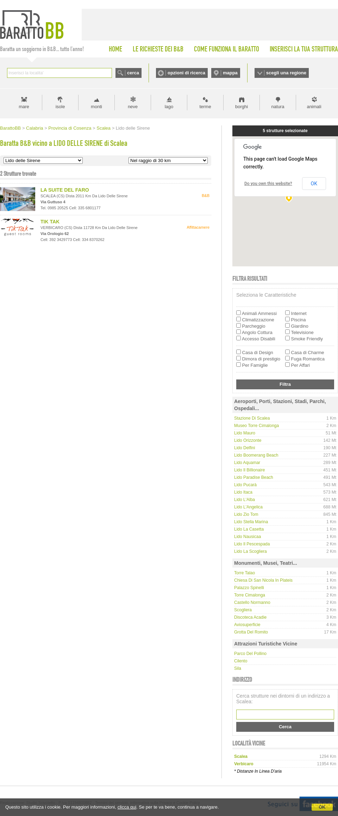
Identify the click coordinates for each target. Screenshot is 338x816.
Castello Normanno (252, 602)
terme (205, 106)
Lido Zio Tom (246, 514)
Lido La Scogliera (250, 551)
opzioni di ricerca (186, 72)
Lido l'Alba (244, 499)
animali (314, 106)
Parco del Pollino (250, 653)
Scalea (103, 128)
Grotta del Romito (251, 632)
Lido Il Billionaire (249, 470)
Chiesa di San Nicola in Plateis (263, 580)
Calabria (34, 128)
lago (169, 106)
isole (60, 106)
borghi (241, 106)
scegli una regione (286, 72)
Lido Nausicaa (247, 536)
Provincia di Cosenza (69, 128)
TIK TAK (50, 221)
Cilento (240, 661)
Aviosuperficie (247, 624)
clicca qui (127, 807)
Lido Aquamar (247, 462)
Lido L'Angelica (248, 507)
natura (277, 106)
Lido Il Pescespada (252, 544)
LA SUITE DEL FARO (64, 190)
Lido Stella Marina (251, 521)
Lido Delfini (244, 447)
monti (96, 106)
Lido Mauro (244, 433)
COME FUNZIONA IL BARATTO (226, 49)
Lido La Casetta (249, 529)
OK (322, 807)
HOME (115, 49)
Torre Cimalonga (249, 595)
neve (133, 106)
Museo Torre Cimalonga (256, 425)
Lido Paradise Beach (253, 477)
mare (24, 106)
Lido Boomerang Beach (256, 455)
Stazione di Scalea (252, 418)
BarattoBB (10, 128)
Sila (237, 668)
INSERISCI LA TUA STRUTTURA (304, 49)
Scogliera (243, 609)
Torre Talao (244, 572)
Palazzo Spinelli (249, 587)
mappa (230, 72)
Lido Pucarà (245, 484)
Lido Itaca (243, 492)
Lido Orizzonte (247, 440)
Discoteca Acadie (250, 617)
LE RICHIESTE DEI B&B (158, 49)
